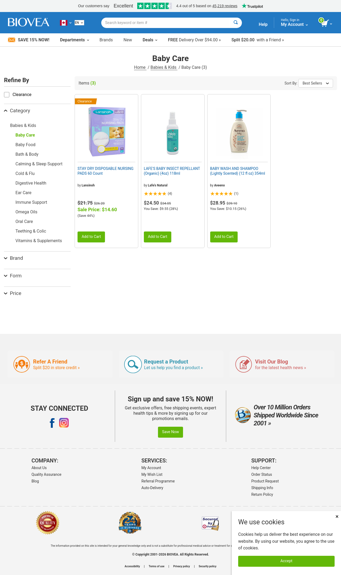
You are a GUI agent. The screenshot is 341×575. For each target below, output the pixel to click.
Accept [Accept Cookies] (287, 561)
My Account (151, 468)
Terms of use (156, 566)
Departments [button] (74, 39)
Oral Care (24, 221)
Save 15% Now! (28, 39)
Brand (13, 258)
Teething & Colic (30, 231)
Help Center (261, 468)
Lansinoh (88, 185)
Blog (35, 481)
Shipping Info (262, 488)
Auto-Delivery (152, 488)
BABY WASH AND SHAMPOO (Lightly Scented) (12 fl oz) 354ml (237, 170)
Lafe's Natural (158, 185)
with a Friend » (258, 39)
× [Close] (337, 516)
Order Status (261, 474)
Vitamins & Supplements (38, 240)
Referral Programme (158, 481)
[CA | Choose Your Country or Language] (65, 22)
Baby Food (25, 144)
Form (13, 276)
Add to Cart (91, 236)
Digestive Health (30, 183)
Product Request (265, 481)
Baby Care (25, 135)
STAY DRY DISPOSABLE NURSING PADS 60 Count (105, 170)
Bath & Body (26, 154)
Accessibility (132, 566)
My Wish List (152, 474)
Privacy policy (181, 566)
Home (140, 67)
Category (17, 110)
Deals (150, 39)
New (128, 39)
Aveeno (219, 185)
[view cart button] (327, 23)
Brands (106, 39)
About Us (39, 468)
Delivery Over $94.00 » (194, 39)
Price (12, 293)
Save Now (170, 432)
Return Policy (262, 494)
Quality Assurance (46, 474)
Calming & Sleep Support (38, 163)
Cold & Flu (25, 173)
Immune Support (31, 202)
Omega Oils (26, 211)
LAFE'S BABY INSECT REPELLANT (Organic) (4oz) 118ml (172, 170)
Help (263, 24)
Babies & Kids (164, 67)
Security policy (207, 566)
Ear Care (23, 192)
